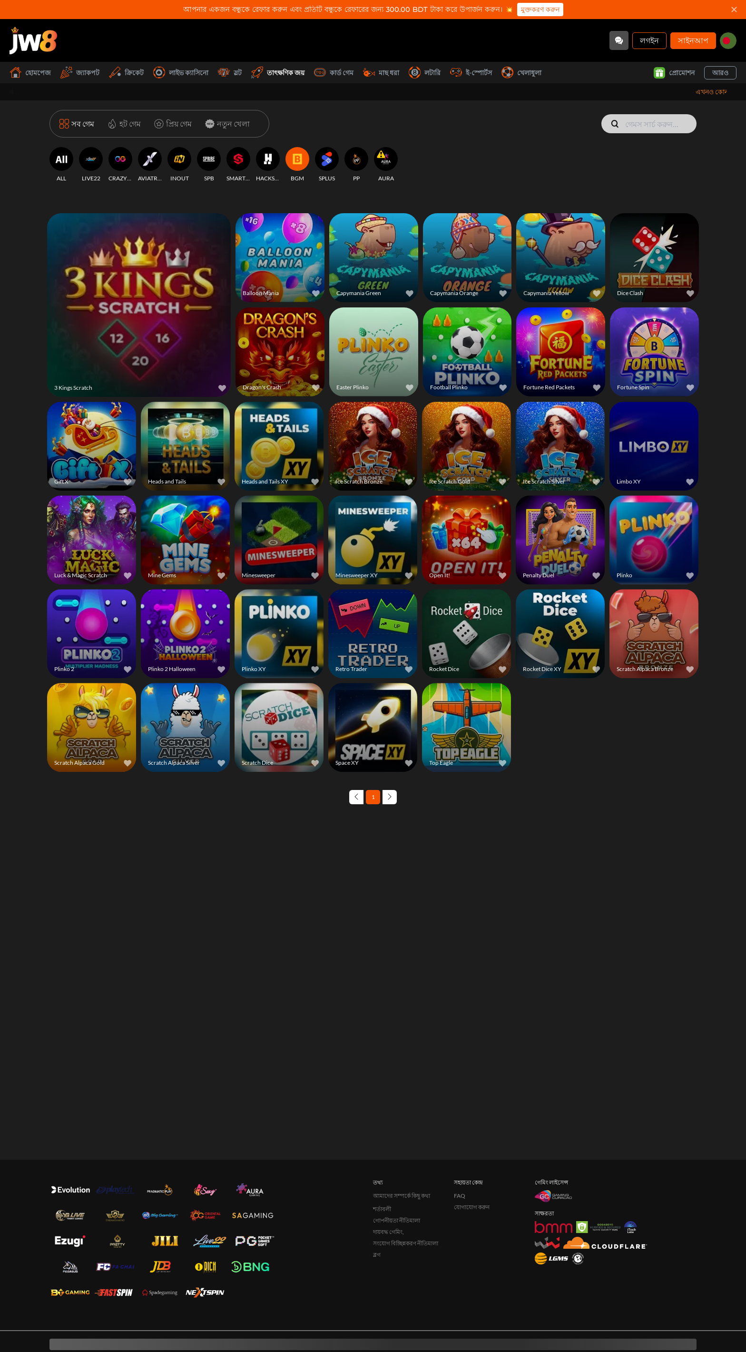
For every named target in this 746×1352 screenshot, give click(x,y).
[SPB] (209, 164)
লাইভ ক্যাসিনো (180, 73)
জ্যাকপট (79, 73)
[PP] (356, 164)
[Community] (618, 40)
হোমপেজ (30, 73)
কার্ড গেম (333, 73)
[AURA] (386, 164)
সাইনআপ (693, 40)
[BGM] (297, 164)
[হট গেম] (122, 123)
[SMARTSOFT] (238, 164)
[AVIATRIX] (150, 164)
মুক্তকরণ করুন (540, 9)
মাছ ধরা (381, 73)
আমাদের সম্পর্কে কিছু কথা (401, 1141)
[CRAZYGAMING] (120, 164)
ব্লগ (377, 1200)
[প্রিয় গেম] (171, 123)
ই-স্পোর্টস (471, 73)
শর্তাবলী (382, 1155)
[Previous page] (356, 797)
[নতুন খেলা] (225, 123)
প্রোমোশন (674, 73)
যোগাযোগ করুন (472, 1153)
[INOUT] (179, 164)
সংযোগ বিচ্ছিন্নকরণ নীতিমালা (405, 1189)
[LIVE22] (91, 164)
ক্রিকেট (126, 73)
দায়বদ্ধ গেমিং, (388, 1178)
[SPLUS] (327, 164)
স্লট (230, 73)
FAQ (459, 1141)
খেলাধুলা (521, 73)
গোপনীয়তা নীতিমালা (396, 1166)
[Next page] (390, 797)
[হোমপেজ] (33, 40)
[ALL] (61, 164)
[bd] (728, 40)
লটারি (425, 73)
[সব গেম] (76, 123)
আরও (720, 73)
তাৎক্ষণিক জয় (277, 73)
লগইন (649, 40)
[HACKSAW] (268, 164)
